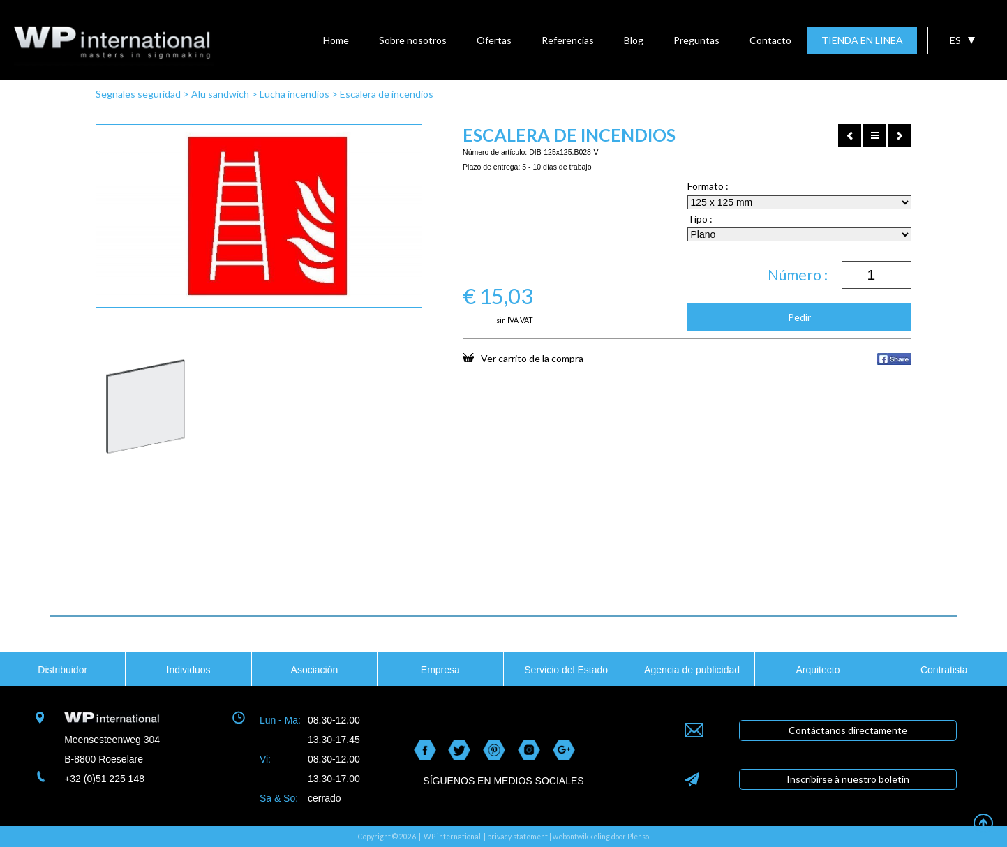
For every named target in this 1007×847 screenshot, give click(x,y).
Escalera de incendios (386, 94)
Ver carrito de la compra (523, 357)
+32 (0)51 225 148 (104, 778)
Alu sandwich (220, 94)
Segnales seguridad (138, 94)
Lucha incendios (294, 94)
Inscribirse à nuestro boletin (847, 779)
